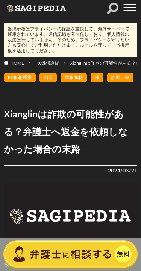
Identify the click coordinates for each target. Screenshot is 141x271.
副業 (48, 77)
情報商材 (74, 77)
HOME (17, 63)
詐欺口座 (120, 77)
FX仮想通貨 (47, 63)
